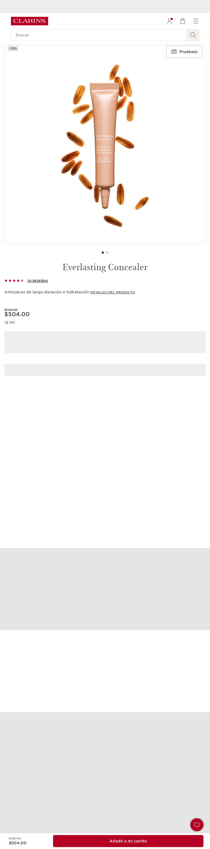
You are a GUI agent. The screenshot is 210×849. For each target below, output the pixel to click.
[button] (196, 824)
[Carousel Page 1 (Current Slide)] (103, 253)
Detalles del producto (113, 292)
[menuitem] (169, 21)
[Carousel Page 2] (107, 253)
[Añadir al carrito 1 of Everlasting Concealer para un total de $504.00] (128, 841)
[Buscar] (99, 35)
